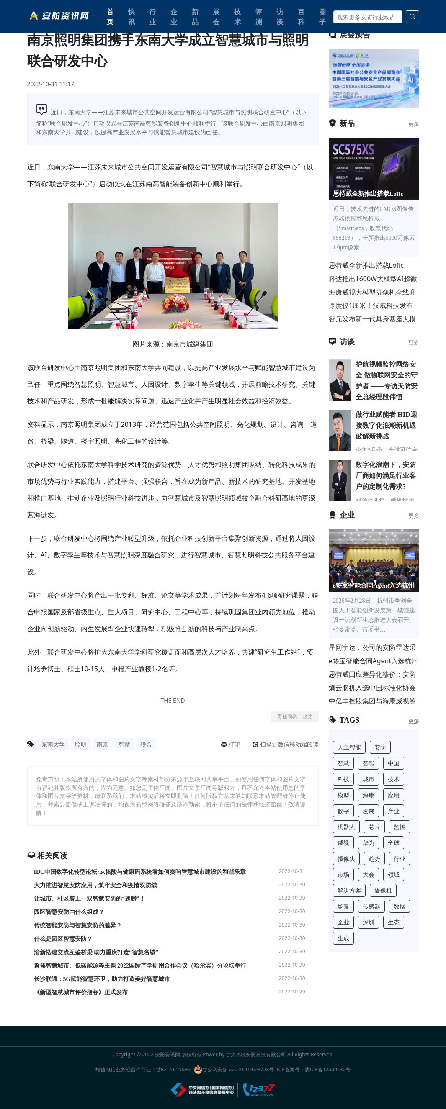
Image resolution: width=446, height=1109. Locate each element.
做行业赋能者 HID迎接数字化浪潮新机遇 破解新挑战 (386, 425)
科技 (343, 779)
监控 (399, 827)
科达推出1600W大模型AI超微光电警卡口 (373, 279)
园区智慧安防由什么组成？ (69, 912)
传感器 (371, 906)
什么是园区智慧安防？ (63, 939)
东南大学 (53, 744)
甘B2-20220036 (173, 1069)
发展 (368, 811)
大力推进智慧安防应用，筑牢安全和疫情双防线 (95, 885)
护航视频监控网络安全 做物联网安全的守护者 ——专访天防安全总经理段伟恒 (387, 380)
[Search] (367, 16)
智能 (368, 763)
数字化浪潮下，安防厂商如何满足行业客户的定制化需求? (386, 475)
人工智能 (349, 747)
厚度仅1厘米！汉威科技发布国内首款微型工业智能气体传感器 (372, 306)
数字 (343, 811)
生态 (394, 922)
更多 (413, 124)
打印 (230, 744)
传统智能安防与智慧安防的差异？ (78, 925)
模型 (343, 795)
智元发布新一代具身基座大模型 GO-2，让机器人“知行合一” (373, 319)
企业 (173, 16)
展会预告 (349, 35)
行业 (152, 16)
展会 (216, 16)
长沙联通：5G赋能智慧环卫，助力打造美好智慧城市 (102, 979)
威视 (343, 843)
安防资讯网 (167, 1054)
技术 (237, 16)
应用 (394, 795)
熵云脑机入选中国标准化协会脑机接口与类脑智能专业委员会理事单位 (372, 688)
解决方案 (349, 890)
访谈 (279, 16)
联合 (146, 744)
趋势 (374, 859)
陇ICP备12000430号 (328, 1069)
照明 (81, 744)
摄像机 (383, 890)
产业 (394, 811)
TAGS (344, 720)
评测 (258, 16)
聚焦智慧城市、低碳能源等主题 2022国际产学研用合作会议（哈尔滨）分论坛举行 (140, 966)
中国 (394, 763)
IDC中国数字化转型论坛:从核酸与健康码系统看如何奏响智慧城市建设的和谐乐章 (140, 872)
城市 (368, 779)
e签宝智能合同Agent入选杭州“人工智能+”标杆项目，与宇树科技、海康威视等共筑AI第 (373, 661)
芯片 (374, 827)
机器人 (346, 827)
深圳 (368, 922)
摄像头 (346, 859)
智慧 (124, 744)
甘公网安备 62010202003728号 (234, 1069)
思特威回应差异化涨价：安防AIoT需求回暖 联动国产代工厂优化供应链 (373, 674)
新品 (195, 16)
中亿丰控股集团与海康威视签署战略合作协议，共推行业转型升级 (372, 701)
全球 (394, 843)
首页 (110, 16)
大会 (368, 874)
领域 (394, 874)
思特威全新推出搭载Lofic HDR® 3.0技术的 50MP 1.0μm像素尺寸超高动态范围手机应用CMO (372, 265)
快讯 (131, 16)
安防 (380, 747)
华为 (368, 843)
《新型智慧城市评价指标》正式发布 (81, 992)
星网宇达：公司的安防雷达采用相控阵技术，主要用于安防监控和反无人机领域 (372, 647)
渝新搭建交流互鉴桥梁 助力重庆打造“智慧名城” (96, 952)
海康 (368, 795)
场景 (343, 906)
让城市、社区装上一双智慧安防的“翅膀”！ (89, 899)
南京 (102, 744)
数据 (399, 906)
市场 (343, 874)
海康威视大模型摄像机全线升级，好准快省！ (372, 292)
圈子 (322, 16)
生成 (343, 938)
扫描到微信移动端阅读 (286, 744)
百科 (301, 16)
